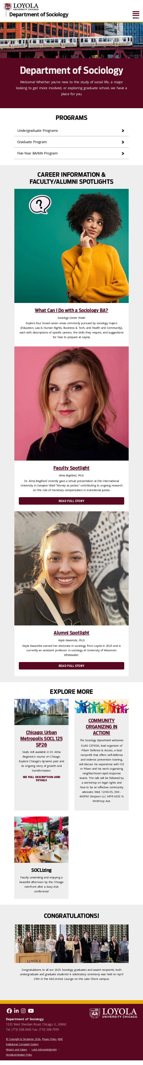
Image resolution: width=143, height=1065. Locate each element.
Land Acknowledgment (44, 1050)
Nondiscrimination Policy (19, 1056)
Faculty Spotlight (71, 469)
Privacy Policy (49, 1040)
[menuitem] (136, 15)
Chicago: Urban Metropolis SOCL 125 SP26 (41, 739)
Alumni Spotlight (71, 634)
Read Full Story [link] (71, 502)
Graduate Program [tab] (33, 142)
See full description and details (41, 779)
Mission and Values (16, 1050)
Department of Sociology (38, 14)
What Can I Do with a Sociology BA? (71, 311)
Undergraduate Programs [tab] (38, 130)
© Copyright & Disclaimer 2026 (23, 1040)
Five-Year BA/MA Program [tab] (38, 153)
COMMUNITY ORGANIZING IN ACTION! (101, 728)
